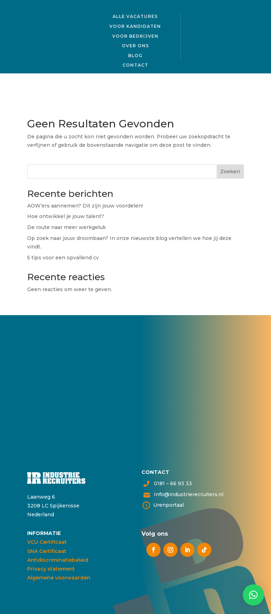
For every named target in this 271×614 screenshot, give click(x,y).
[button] (253, 595)
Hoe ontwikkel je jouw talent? (66, 216)
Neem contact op (87, 406)
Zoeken (230, 171)
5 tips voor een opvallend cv (63, 257)
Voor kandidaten (135, 25)
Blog (135, 54)
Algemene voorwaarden (58, 577)
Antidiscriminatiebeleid (57, 560)
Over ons (135, 45)
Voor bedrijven (135, 35)
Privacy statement (51, 569)
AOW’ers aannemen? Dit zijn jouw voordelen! (85, 206)
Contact (135, 64)
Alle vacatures (135, 15)
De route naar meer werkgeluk (66, 227)
